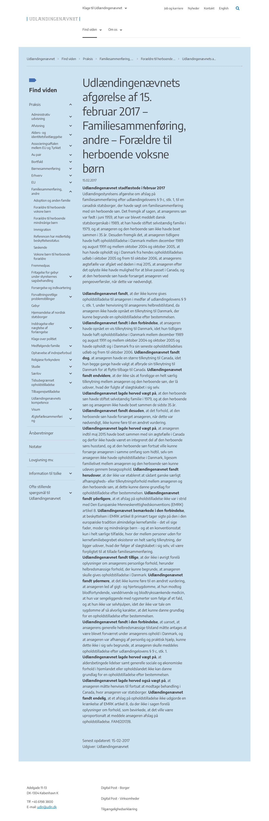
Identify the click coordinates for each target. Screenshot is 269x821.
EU (33, 182)
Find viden (89, 29)
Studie (35, 366)
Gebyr (35, 306)
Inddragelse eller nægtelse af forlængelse (42, 328)
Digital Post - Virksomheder (120, 798)
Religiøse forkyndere (45, 360)
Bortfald (37, 162)
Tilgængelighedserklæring (119, 809)
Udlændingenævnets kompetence (46, 400)
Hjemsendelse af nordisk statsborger (48, 314)
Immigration (42, 229)
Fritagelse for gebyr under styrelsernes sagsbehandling (44, 276)
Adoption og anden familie (52, 200)
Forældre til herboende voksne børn (49, 209)
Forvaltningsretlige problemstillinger (44, 297)
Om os (112, 29)
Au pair (36, 155)
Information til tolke (45, 473)
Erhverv (36, 175)
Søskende (40, 247)
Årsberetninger (41, 433)
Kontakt (209, 8)
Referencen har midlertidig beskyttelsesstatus (52, 238)
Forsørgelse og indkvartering (51, 288)
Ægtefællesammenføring (47, 419)
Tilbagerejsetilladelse (45, 391)
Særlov (36, 373)
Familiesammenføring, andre (46, 191)
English (223, 8)
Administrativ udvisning (40, 117)
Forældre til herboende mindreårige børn (49, 220)
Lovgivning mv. (41, 460)
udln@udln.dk (47, 807)
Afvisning (37, 126)
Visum (35, 409)
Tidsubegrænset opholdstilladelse (43, 382)
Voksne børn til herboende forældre (52, 256)
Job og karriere (173, 8)
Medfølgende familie (45, 346)
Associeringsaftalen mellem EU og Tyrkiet (46, 146)
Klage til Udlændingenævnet (102, 8)
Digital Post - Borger (115, 788)
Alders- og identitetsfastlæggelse (46, 135)
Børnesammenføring (45, 168)
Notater (35, 446)
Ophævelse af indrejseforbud (51, 353)
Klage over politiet (43, 339)
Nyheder (193, 8)
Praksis (35, 104)
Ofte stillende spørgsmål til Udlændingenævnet (45, 492)
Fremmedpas (40, 265)
